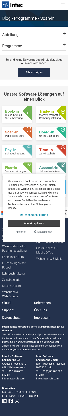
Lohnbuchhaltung (13, 273)
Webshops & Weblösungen (11, 294)
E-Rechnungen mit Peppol (14, 265)
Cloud (6, 303)
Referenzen (42, 303)
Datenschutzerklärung (34, 215)
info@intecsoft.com (13, 378)
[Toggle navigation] (63, 5)
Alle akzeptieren (34, 223)
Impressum (42, 317)
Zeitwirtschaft (11, 279)
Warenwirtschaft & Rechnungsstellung (14, 248)
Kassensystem (11, 286)
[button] (34, 36)
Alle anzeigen (34, 72)
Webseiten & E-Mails (49, 258)
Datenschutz (11, 317)
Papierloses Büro (13, 257)
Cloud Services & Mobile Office (46, 250)
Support (8, 310)
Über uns (40, 310)
